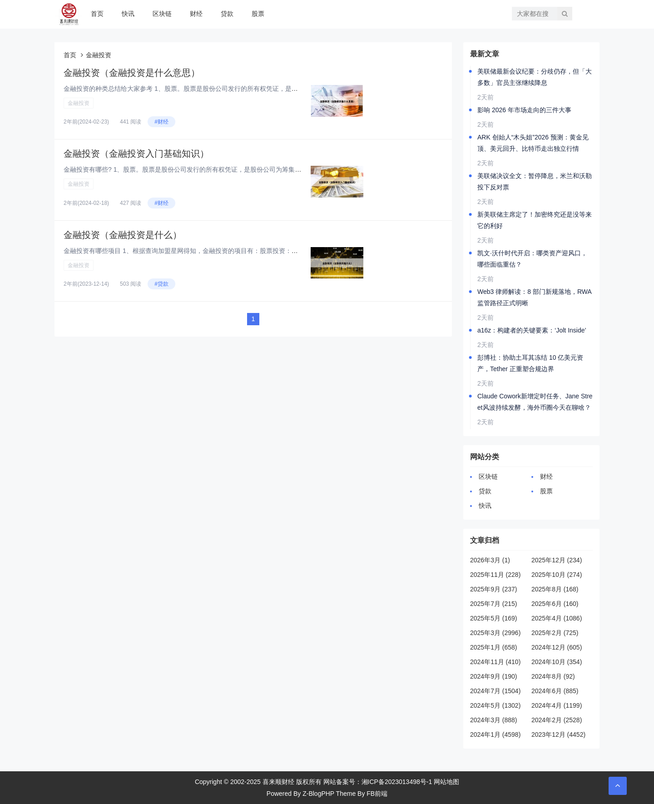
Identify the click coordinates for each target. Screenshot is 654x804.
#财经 (161, 122)
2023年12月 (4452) (558, 734)
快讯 (128, 13)
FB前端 (377, 793)
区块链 (162, 13)
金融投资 (78, 103)
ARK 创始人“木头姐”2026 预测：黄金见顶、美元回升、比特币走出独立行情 (533, 143)
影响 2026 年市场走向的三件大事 (524, 110)
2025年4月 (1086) (556, 618)
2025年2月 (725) (555, 632)
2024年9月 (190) (493, 676)
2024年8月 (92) (553, 676)
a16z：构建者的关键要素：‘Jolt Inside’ (531, 330)
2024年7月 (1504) (495, 691)
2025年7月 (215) (493, 603)
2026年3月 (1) (490, 560)
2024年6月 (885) (555, 691)
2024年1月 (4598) (495, 734)
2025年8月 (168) (555, 589)
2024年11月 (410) (495, 661)
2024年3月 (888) (493, 720)
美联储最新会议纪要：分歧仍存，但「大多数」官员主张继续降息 (534, 77)
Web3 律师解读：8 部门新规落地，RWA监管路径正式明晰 (534, 297)
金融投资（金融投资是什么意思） (132, 73)
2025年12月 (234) (556, 560)
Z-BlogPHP (318, 793)
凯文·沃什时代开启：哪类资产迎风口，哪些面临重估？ (532, 258)
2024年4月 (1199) (556, 705)
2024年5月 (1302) (495, 705)
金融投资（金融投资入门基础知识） (136, 154)
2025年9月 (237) (493, 589)
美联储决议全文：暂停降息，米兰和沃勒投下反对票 (534, 181)
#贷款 (161, 284)
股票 (258, 13)
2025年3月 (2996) (495, 632)
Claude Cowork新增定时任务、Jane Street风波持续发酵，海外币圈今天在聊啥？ (535, 401)
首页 (97, 13)
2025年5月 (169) (493, 618)
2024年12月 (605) (556, 647)
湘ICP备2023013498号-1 (397, 781)
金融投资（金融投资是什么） (123, 235)
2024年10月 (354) (556, 661)
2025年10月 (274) (556, 574)
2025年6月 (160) (555, 603)
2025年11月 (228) (495, 574)
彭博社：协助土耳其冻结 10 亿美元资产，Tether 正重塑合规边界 (530, 363)
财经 (196, 13)
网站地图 (446, 781)
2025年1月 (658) (493, 647)
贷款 (227, 13)
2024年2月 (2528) (556, 720)
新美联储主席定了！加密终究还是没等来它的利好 (534, 220)
